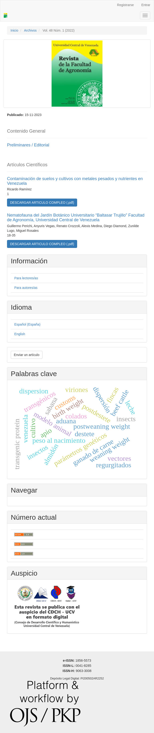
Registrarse (125, 5)
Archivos (30, 30)
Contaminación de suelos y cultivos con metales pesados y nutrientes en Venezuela (75, 181)
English (19, 334)
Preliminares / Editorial (28, 145)
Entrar (145, 5)
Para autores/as (26, 288)
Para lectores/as (26, 278)
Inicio (14, 30)
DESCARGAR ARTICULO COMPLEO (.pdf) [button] (42, 202)
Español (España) (27, 324)
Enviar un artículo (26, 355)
